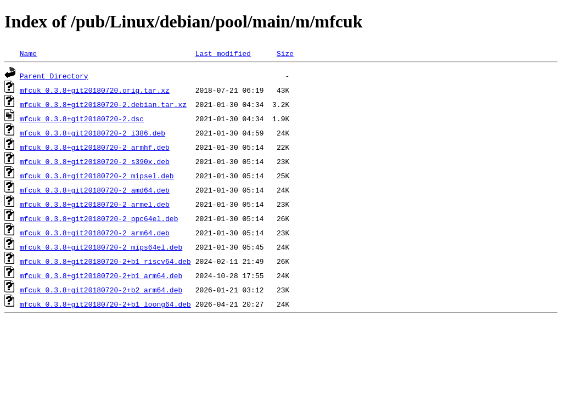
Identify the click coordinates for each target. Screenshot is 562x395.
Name (28, 53)
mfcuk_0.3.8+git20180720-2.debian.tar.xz (103, 104)
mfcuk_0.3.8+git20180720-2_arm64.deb (95, 233)
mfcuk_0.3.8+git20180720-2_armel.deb (95, 204)
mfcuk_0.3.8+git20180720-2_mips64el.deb (101, 247)
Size (285, 53)
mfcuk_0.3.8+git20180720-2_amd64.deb (95, 190)
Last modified (223, 53)
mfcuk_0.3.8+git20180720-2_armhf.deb (95, 147)
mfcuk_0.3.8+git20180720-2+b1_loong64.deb (105, 304)
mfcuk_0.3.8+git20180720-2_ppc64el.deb (99, 218)
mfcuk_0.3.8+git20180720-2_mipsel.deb (97, 175)
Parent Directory (54, 76)
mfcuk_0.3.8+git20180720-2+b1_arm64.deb (101, 275)
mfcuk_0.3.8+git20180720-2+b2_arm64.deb (101, 290)
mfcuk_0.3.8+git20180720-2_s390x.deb (95, 161)
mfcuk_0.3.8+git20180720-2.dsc (82, 118)
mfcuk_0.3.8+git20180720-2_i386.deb (92, 133)
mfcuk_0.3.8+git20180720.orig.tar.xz (95, 90)
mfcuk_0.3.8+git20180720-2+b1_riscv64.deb (105, 261)
